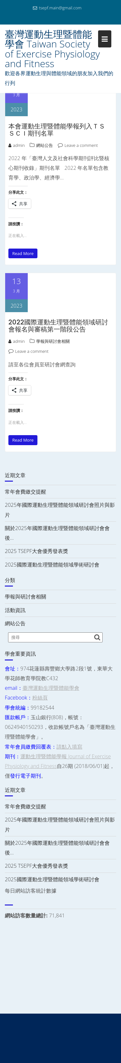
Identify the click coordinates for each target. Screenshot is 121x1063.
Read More (23, 253)
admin (16, 145)
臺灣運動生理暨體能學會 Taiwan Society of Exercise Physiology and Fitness (52, 48)
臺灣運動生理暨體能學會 (51, 687)
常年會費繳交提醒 (25, 491)
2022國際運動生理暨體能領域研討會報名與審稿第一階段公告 (58, 326)
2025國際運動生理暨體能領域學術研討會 (52, 564)
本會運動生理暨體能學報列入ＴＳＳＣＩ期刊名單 (56, 130)
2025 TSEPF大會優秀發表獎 (36, 551)
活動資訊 (15, 610)
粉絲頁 (40, 697)
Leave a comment (81, 145)
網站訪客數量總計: (27, 915)
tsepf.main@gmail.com (57, 8)
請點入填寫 (69, 746)
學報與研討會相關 (53, 341)
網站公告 (44, 145)
